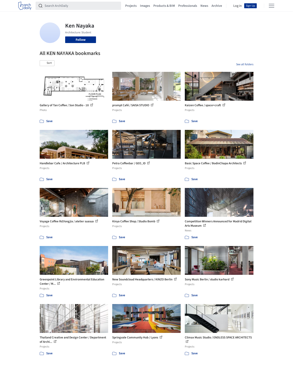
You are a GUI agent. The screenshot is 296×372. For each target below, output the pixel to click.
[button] (47, 63)
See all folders (244, 64)
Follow (81, 39)
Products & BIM (164, 5)
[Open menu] (271, 5)
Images (145, 5)
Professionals (187, 5)
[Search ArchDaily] (82, 5)
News (204, 5)
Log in (237, 5)
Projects (131, 5)
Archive (217, 5)
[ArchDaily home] (24, 6)
